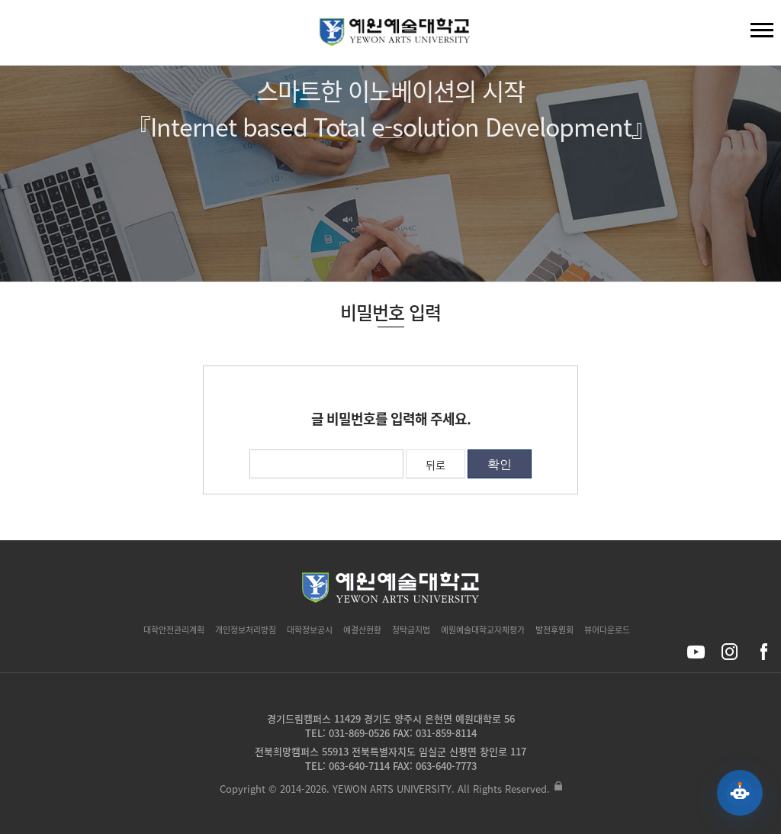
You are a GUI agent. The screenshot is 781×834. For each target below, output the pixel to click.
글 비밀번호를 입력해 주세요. (391, 418)
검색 (24, 36)
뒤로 (435, 464)
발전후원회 (554, 629)
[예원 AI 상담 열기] (740, 793)
